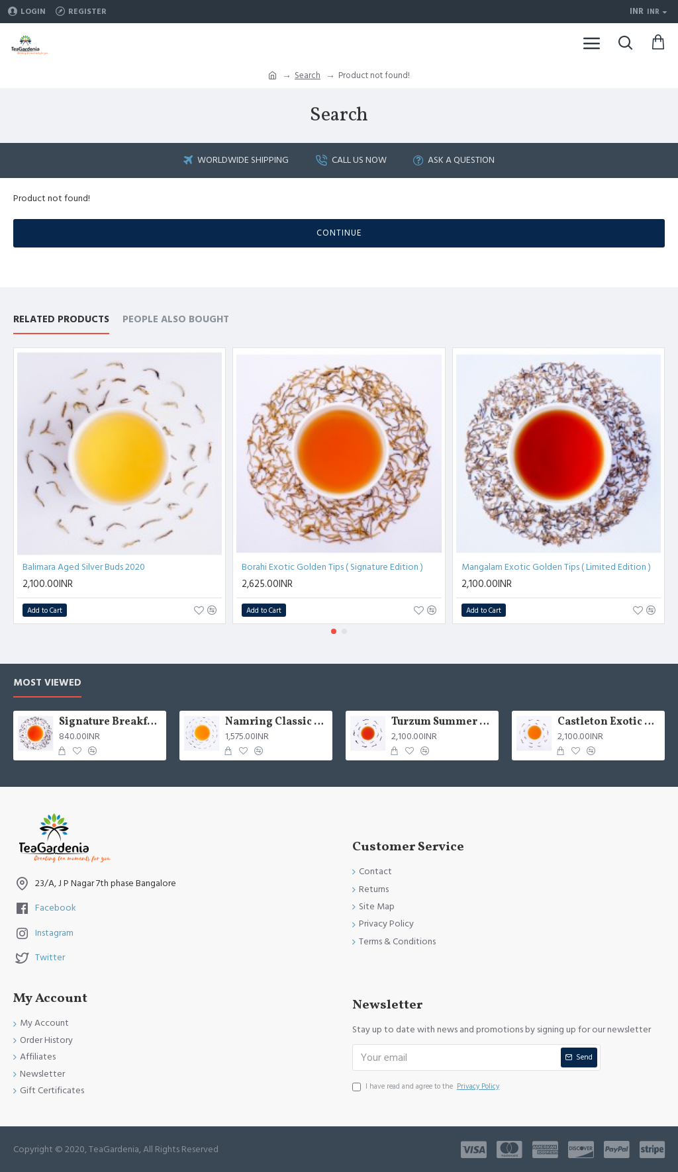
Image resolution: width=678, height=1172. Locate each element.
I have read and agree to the (426, 1087)
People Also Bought (175, 320)
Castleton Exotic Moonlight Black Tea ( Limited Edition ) (608, 722)
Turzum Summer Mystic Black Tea (442, 722)
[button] (333, 631)
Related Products (61, 320)
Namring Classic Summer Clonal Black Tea (276, 722)
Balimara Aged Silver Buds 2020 (84, 567)
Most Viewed (47, 683)
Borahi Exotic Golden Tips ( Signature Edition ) (332, 567)
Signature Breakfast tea (110, 722)
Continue (339, 233)
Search (307, 75)
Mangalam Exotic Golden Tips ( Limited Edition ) (556, 567)
